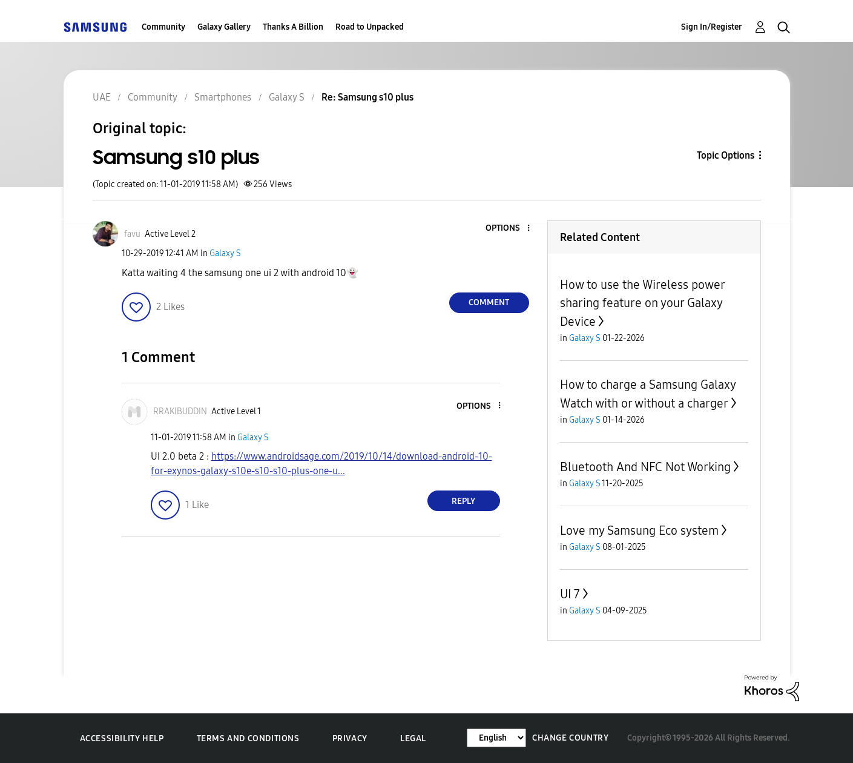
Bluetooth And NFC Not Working (645, 467)
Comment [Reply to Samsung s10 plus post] (489, 302)
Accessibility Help (122, 738)
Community (163, 27)
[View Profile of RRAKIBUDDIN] (180, 411)
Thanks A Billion (293, 27)
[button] (508, 228)
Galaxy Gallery (224, 27)
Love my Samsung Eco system (639, 530)
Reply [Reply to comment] (463, 501)
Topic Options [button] (725, 155)
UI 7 (570, 594)
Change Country (570, 738)
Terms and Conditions (248, 738)
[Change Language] (496, 737)
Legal (413, 738)
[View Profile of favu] (132, 234)
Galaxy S (225, 253)
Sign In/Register (711, 27)
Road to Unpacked (369, 27)
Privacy (349, 738)
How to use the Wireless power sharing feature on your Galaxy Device (642, 303)
